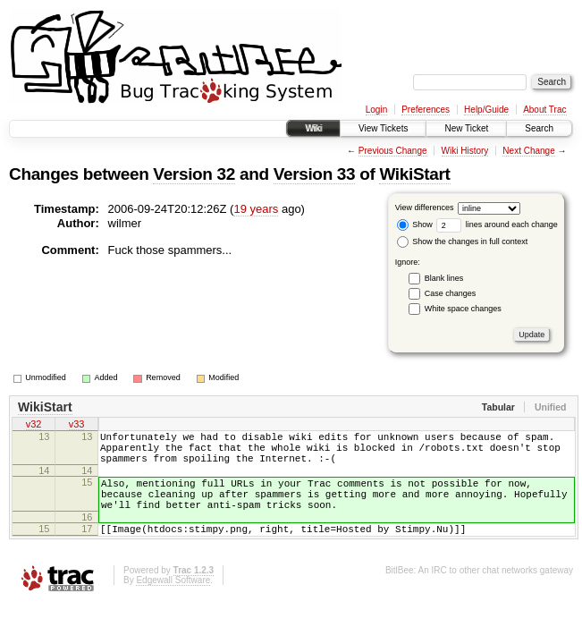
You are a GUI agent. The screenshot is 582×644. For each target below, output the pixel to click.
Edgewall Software (173, 601)
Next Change (528, 151)
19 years (255, 209)
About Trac (544, 109)
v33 (77, 425)
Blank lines (444, 278)
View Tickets (383, 128)
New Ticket (466, 128)
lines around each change (497, 224)
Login (376, 109)
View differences (424, 207)
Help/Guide (486, 109)
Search (539, 128)
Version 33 (315, 174)
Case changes (451, 293)
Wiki (313, 128)
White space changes (463, 308)
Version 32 (194, 174)
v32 (34, 425)
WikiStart (414, 174)
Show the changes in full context (462, 241)
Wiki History (465, 151)
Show (415, 224)
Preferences (425, 109)
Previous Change (392, 151)
